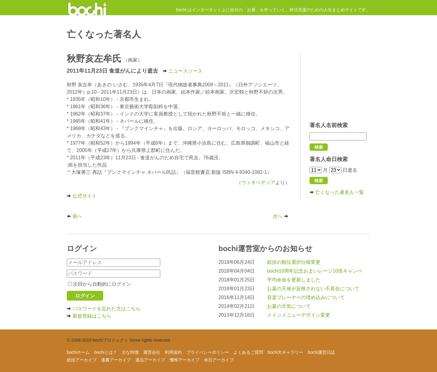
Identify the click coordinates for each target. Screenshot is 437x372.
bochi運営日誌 (321, 352)
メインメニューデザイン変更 (298, 315)
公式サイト (82, 195)
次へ (281, 216)
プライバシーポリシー (207, 352)
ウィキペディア (258, 182)
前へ (74, 216)
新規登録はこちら (89, 316)
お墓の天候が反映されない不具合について (313, 288)
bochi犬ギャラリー (285, 352)
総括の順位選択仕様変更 (293, 262)
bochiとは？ (105, 352)
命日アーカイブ (219, 359)
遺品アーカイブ (150, 359)
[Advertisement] (340, 83)
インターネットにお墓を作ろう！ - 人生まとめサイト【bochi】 (87, 7)
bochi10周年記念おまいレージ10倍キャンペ (314, 271)
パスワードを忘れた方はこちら (104, 308)
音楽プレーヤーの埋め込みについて (306, 297)
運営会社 (151, 352)
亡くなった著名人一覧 (337, 192)
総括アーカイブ (82, 359)
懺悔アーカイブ (184, 359)
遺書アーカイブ (116, 359)
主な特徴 (130, 352)
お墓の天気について (289, 306)
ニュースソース (182, 71)
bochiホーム (78, 352)
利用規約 (173, 352)
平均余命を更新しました (293, 279)
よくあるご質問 (248, 352)
